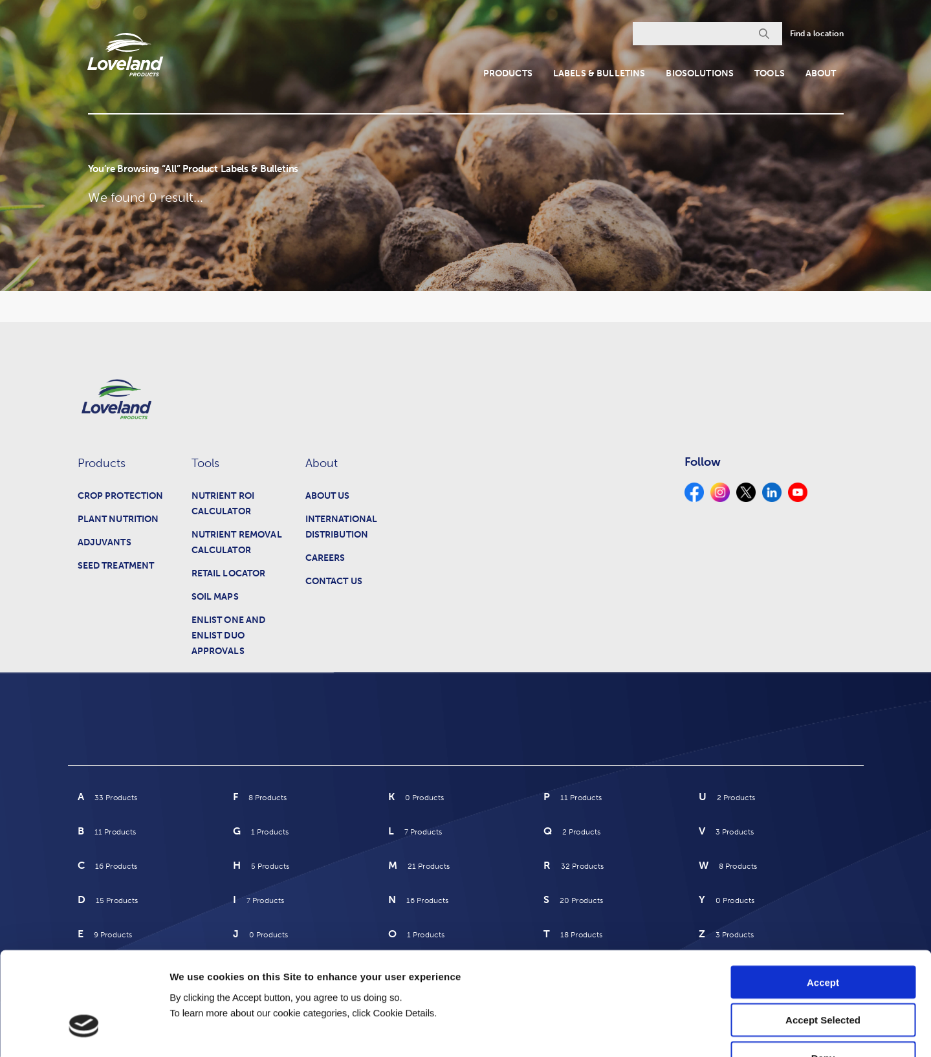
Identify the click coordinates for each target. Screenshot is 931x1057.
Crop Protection (121, 495)
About (821, 73)
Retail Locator (229, 573)
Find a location (817, 33)
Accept (823, 898)
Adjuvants (104, 542)
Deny (823, 974)
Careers (325, 557)
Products (507, 73)
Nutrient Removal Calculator (237, 542)
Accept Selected (822, 936)
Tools (769, 73)
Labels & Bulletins (599, 73)
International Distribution (341, 527)
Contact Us (333, 581)
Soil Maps (215, 596)
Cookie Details (775, 1031)
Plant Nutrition (118, 519)
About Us (327, 495)
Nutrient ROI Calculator (223, 503)
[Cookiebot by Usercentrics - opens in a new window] (83, 1031)
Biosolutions (700, 73)
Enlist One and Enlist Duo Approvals (229, 636)
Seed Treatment (116, 565)
